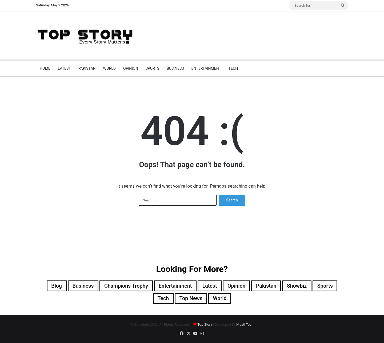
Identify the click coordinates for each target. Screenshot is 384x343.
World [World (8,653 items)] (220, 299)
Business (175, 68)
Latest (64, 68)
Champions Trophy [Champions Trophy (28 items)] (124, 286)
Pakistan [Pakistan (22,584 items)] (267, 286)
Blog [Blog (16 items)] (54, 286)
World (109, 68)
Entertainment (206, 68)
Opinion (130, 68)
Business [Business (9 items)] (81, 286)
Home (45, 68)
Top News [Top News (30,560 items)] (191, 299)
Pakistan (87, 68)
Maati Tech (244, 325)
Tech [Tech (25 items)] (163, 299)
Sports (152, 68)
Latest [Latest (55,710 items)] (210, 286)
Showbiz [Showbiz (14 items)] (299, 286)
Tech (233, 68)
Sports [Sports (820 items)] (327, 286)
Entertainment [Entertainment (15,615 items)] (175, 286)
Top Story (204, 325)
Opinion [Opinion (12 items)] (237, 286)
